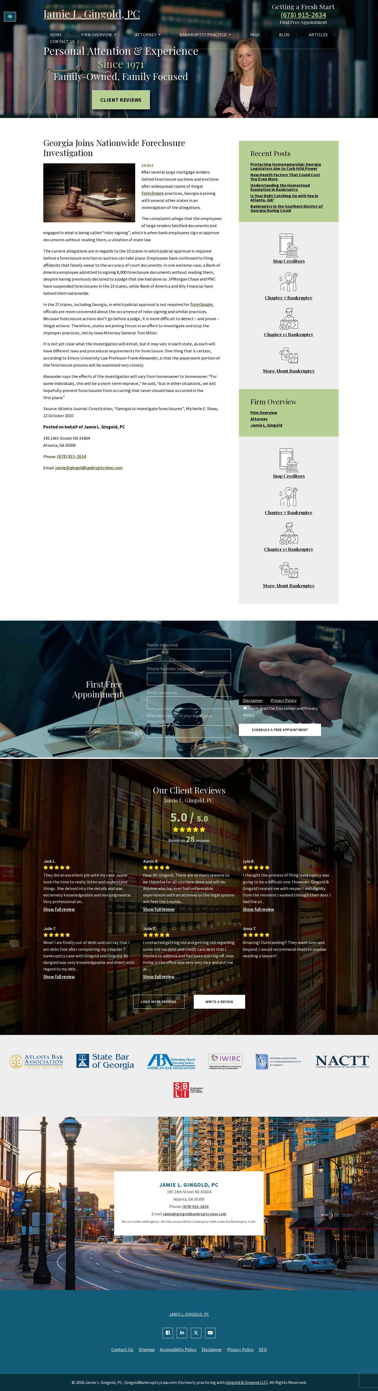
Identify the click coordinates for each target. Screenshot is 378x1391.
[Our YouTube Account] (210, 1333)
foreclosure (152, 193)
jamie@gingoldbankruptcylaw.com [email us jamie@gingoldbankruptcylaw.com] (89, 468)
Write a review (219, 1001)
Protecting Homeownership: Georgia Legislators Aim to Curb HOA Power (285, 166)
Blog (284, 34)
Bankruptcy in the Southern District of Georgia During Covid (286, 208)
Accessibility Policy (178, 1349)
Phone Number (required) (171, 669)
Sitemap (147, 1349)
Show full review (59, 909)
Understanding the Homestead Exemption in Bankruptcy (280, 187)
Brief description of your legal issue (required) (179, 718)
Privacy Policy (284, 700)
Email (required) (162, 692)
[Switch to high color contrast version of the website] (10, 17)
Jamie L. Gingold (266, 425)
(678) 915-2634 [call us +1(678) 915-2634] (303, 14)
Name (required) (162, 645)
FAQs (255, 34)
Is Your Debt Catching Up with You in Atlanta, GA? (284, 197)
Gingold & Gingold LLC (246, 1382)
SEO (263, 1349)
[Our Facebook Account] (167, 1333)
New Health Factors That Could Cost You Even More (285, 176)
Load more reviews (159, 1001)
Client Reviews (121, 99)
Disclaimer (253, 700)
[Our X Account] (196, 1333)
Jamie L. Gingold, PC (91, 13)
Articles (318, 34)
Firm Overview (98, 34)
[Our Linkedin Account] (182, 1333)
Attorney (147, 34)
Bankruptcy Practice (205, 34)
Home (56, 34)
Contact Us (62, 41)
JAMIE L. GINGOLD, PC (189, 1314)
